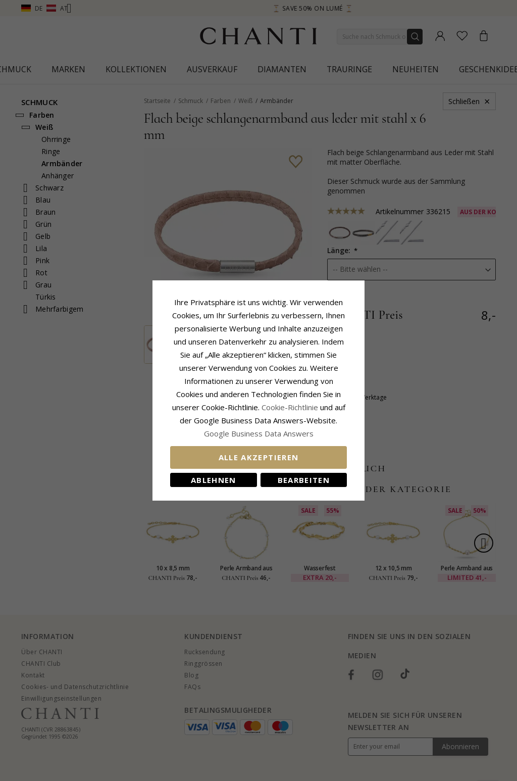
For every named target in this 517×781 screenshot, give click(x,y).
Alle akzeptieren (259, 457)
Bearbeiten (304, 480)
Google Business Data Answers (259, 433)
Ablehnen (213, 480)
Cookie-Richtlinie (290, 407)
